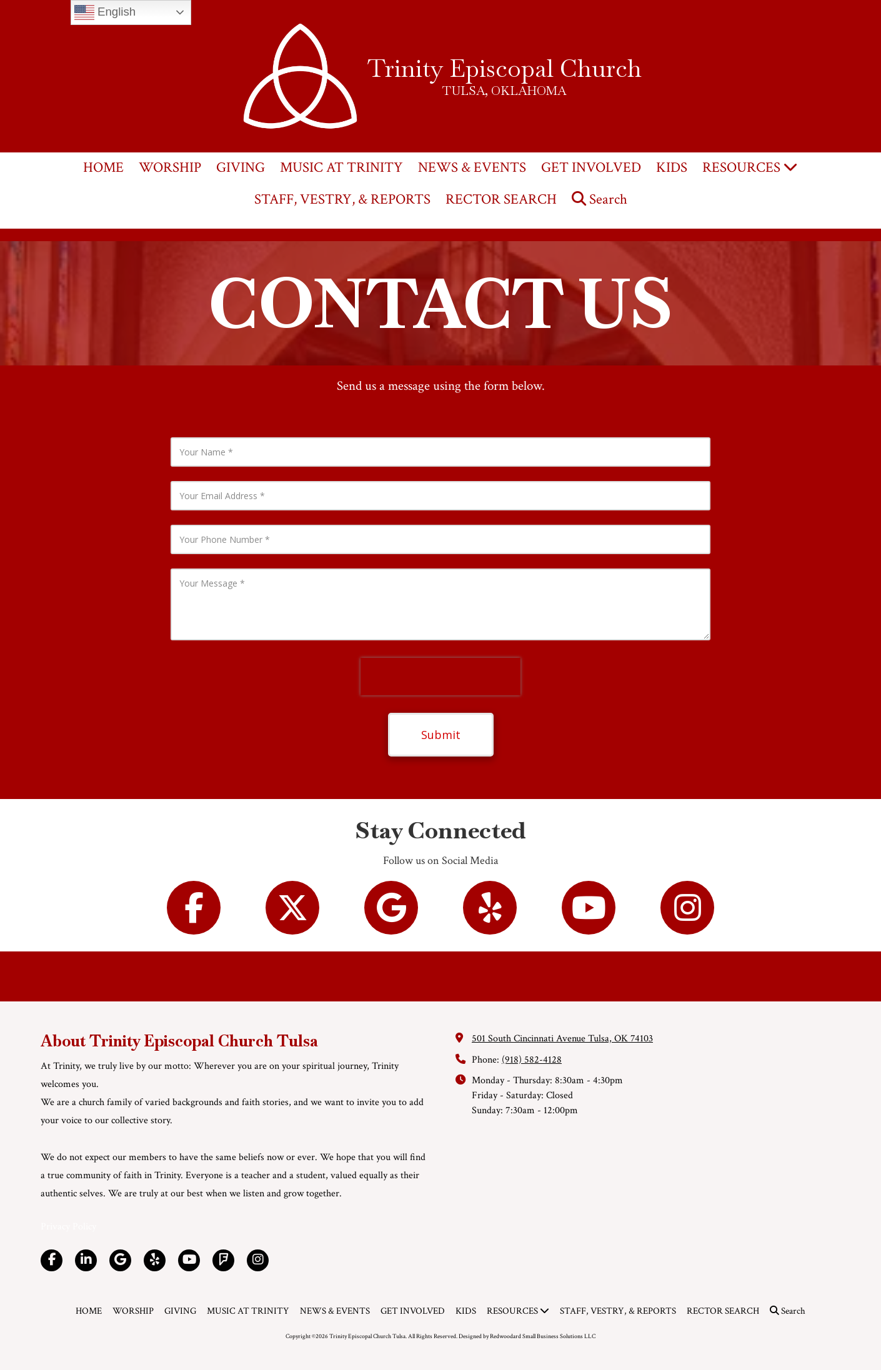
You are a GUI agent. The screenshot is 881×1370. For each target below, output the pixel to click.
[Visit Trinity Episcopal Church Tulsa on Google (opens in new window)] (120, 1260)
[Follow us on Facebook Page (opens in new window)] (194, 908)
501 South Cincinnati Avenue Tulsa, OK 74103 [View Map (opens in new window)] (562, 1038)
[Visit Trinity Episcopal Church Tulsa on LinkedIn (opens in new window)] (86, 1260)
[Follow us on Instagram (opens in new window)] (687, 908)
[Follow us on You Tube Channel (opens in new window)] (588, 908)
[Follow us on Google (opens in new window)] (391, 908)
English (105, 12)
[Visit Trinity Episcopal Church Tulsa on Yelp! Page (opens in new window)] (155, 1260)
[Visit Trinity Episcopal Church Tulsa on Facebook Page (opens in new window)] (51, 1260)
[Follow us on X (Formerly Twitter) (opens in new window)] (292, 908)
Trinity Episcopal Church (504, 68)
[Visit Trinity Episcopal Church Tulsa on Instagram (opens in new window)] (258, 1260)
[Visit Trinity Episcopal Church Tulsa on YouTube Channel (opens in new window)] (189, 1260)
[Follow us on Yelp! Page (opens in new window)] (490, 908)
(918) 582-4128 (532, 1059)
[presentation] (440, 676)
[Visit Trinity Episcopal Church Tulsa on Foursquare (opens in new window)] (223, 1260)
